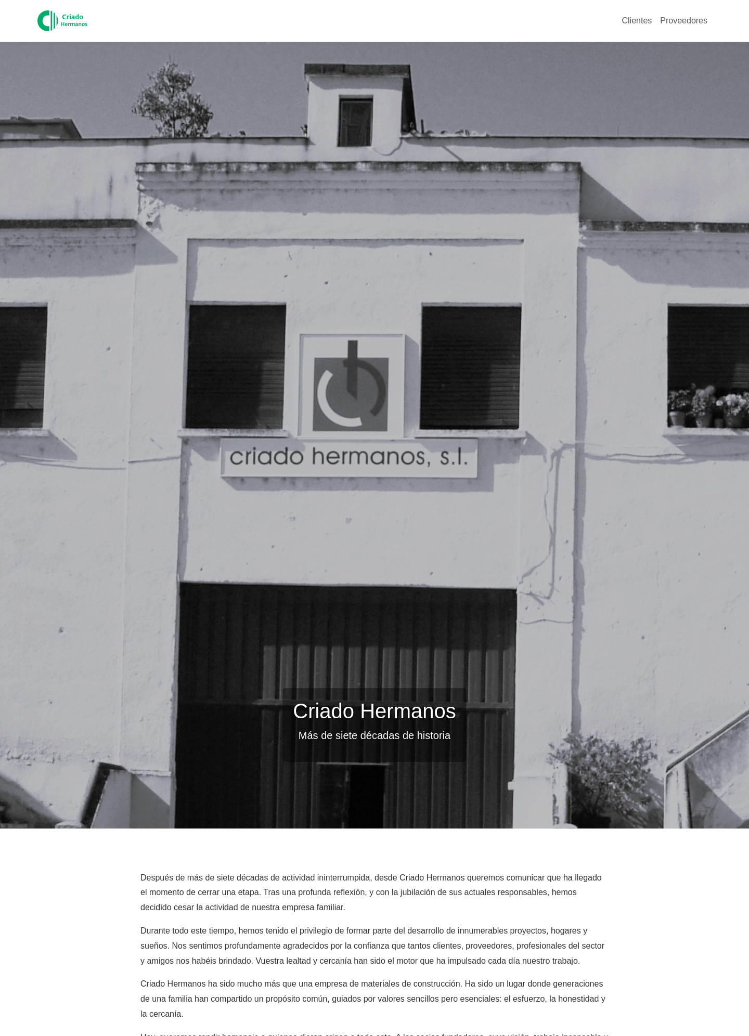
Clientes (637, 20)
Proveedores (683, 20)
